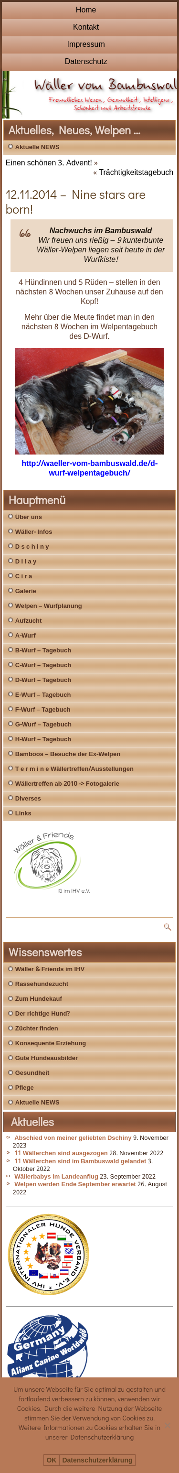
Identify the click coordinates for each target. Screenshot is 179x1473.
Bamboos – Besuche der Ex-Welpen (67, 754)
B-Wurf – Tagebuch (43, 650)
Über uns (28, 517)
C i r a (23, 576)
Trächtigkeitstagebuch (136, 172)
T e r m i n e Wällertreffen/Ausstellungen (74, 769)
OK (51, 1460)
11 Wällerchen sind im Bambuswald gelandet (80, 1161)
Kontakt (86, 27)
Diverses (28, 798)
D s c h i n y (32, 547)
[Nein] (167, 1425)
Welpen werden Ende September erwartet (75, 1184)
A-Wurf (25, 635)
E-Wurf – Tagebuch (43, 695)
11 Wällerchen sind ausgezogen (61, 1153)
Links (23, 813)
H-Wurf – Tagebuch (43, 739)
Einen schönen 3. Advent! (49, 163)
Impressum (86, 44)
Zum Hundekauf (38, 999)
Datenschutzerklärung (97, 1460)
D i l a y (26, 561)
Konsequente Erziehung (50, 1043)
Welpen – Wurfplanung (48, 606)
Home (86, 10)
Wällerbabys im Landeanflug (56, 1176)
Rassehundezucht (41, 984)
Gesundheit (32, 1073)
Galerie (25, 591)
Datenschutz (86, 61)
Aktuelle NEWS (37, 147)
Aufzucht (28, 621)
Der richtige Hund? (42, 1013)
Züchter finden (36, 1028)
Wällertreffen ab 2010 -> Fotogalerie (67, 784)
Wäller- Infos (34, 532)
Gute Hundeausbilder (46, 1058)
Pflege (24, 1088)
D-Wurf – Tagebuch (43, 680)
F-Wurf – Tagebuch (43, 709)
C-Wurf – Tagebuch (43, 665)
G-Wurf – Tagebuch (43, 724)
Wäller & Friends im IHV (49, 969)
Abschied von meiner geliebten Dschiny (72, 1138)
